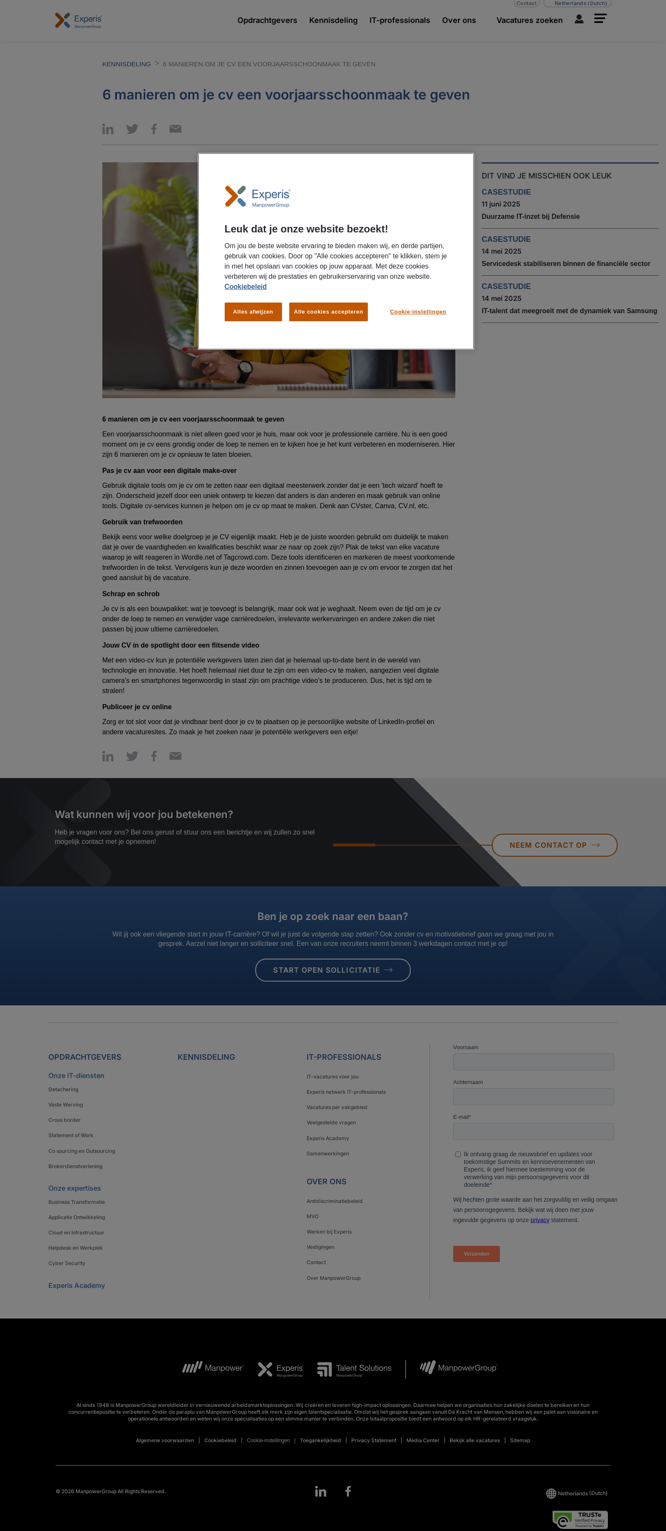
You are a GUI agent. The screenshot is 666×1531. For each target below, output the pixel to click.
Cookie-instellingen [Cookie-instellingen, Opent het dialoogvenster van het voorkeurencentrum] (418, 311)
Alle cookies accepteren (328, 311)
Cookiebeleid (246, 286)
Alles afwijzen (253, 311)
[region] (336, 251)
